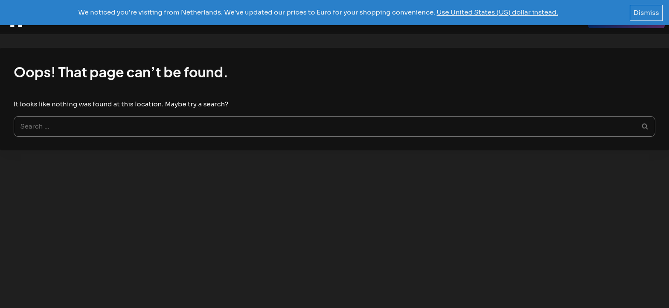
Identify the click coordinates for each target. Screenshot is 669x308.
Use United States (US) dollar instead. (497, 12)
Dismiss (646, 13)
